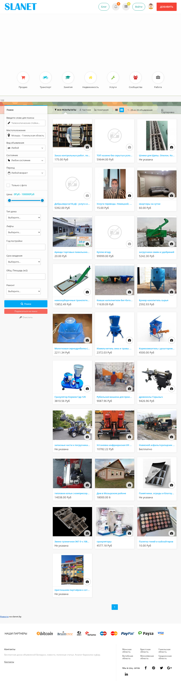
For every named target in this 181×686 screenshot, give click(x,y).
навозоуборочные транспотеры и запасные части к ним (73, 300)
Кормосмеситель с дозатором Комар (158, 348)
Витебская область (127, 657)
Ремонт (10, 285)
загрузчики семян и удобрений (156, 252)
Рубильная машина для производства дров (115, 396)
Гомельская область (164, 650)
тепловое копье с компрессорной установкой (73, 493)
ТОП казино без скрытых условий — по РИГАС (115, 155)
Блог (104, 6)
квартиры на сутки (149, 203)
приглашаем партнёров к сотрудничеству (73, 589)
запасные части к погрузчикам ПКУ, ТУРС (73, 445)
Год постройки (14, 240)
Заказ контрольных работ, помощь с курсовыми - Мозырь (73, 155)
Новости (4, 616)
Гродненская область (165, 657)
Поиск (26, 303)
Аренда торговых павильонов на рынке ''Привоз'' (73, 252)
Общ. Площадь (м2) (17, 270)
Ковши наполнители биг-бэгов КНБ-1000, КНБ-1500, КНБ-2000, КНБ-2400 (115, 300)
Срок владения (14, 255)
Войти (138, 6)
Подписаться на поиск (26, 311)
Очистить (26, 317)
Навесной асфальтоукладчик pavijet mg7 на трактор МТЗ (158, 445)
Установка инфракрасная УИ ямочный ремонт (115, 445)
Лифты (10, 226)
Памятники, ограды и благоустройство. (158, 493)
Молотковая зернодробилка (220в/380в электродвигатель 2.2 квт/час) (73, 348)
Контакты (9, 649)
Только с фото (19, 185)
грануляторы (104, 541)
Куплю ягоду (104, 252)
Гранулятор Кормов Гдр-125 (70, 396)
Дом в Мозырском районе (111, 493)
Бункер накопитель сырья (153, 300)
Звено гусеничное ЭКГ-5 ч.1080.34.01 (73, 541)
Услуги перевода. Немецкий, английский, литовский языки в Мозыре (115, 203)
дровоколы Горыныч (151, 396)
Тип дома (11, 211)
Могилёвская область (147, 657)
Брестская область (145, 650)
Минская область (127, 650)
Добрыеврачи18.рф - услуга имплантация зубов (73, 203)
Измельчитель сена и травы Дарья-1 (115, 348)
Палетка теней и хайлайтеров (156, 541)
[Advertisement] (90, 45)
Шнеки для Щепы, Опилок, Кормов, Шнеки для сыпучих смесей (158, 155)
